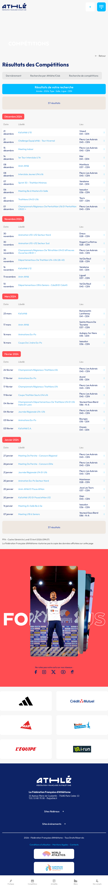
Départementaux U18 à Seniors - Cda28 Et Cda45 (42, 285)
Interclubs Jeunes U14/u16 (30, 174)
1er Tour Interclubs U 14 (29, 157)
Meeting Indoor (25, 149)
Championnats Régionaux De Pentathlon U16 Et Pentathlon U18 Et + (47, 208)
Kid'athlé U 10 (25, 132)
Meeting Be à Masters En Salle (33, 191)
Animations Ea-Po (27, 334)
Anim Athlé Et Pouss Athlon (31, 489)
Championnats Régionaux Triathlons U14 (38, 386)
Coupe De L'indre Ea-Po (30, 342)
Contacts (74, 844)
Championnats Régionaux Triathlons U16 (38, 369)
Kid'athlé (22, 313)
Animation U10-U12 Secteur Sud (33, 243)
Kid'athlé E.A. (25, 428)
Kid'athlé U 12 (24, 268)
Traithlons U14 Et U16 (28, 199)
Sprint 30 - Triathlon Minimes (32, 182)
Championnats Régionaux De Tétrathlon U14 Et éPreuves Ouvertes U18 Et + (46, 251)
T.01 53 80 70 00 (37, 798)
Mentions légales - (61, 844)
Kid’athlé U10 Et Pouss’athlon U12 (34, 497)
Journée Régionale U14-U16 (31, 411)
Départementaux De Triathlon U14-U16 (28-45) (41, 260)
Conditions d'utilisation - (41, 844)
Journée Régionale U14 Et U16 (32, 472)
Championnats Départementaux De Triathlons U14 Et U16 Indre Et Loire (46, 403)
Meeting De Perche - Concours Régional (37, 455)
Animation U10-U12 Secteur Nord (34, 234)
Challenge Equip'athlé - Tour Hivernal (36, 140)
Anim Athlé (23, 165)
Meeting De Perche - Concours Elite (35, 463)
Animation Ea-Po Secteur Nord (33, 480)
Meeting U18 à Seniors (29, 514)
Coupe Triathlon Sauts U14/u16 (33, 395)
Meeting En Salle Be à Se (30, 505)
